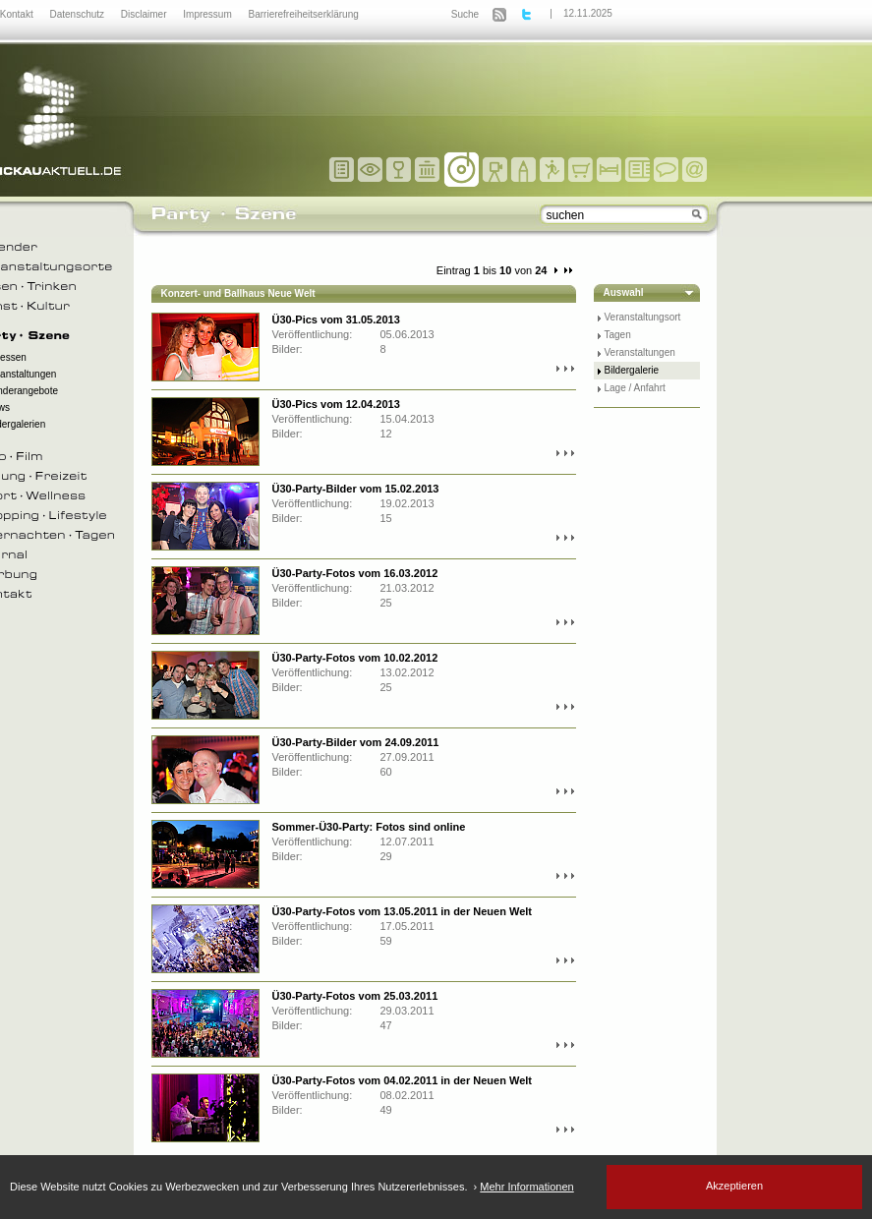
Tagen (618, 334)
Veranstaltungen (640, 352)
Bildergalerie (632, 370)
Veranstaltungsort (643, 317)
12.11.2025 (587, 13)
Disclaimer (145, 14)
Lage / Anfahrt (635, 387)
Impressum (208, 14)
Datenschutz (77, 14)
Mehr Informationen (526, 1186)
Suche (465, 14)
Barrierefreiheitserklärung (304, 14)
